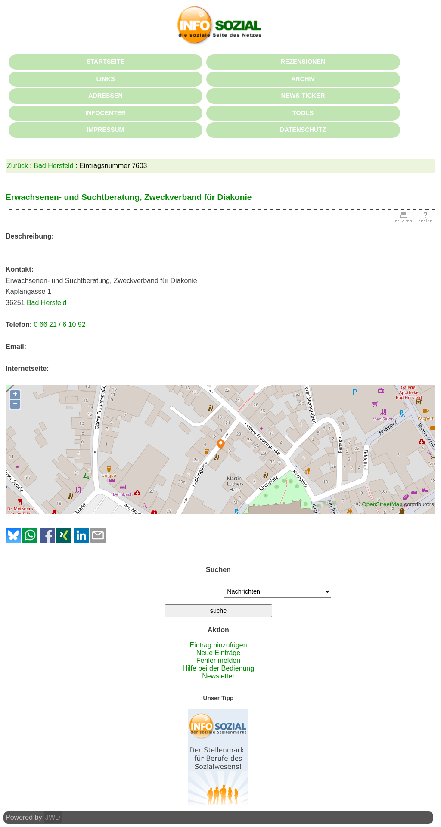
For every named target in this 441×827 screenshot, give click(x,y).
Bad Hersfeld (54, 165)
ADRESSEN (105, 95)
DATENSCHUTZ (303, 129)
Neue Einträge (218, 652)
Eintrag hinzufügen (218, 645)
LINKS (105, 78)
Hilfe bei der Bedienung (218, 668)
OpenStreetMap (382, 504)
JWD (52, 817)
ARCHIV (303, 78)
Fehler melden (218, 660)
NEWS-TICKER (303, 95)
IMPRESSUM (105, 129)
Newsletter (218, 676)
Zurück (17, 165)
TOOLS (303, 112)
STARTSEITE (105, 61)
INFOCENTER (105, 112)
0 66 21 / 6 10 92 (59, 324)
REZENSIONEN (303, 61)
